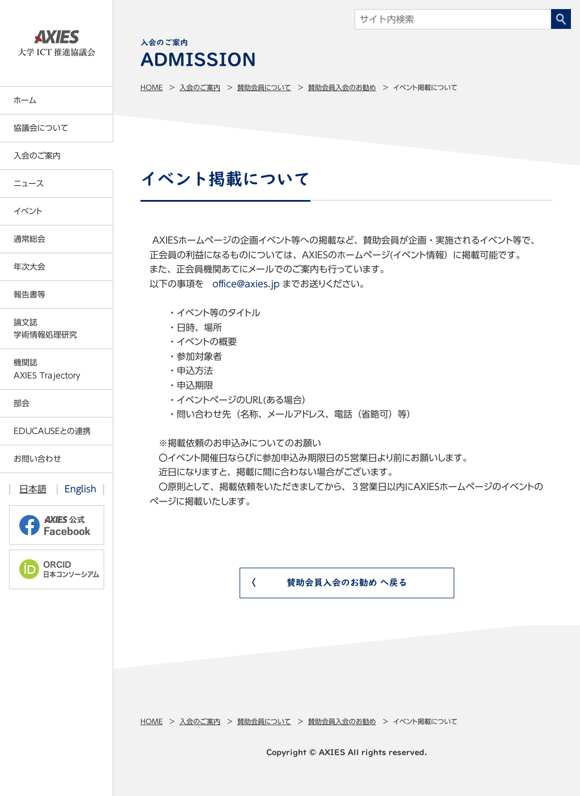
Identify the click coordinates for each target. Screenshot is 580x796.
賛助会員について (264, 87)
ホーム (25, 100)
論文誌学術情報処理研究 (45, 328)
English (80, 488)
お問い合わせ (37, 459)
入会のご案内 (200, 87)
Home (151, 87)
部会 (21, 403)
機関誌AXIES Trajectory (47, 369)
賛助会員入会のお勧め (342, 87)
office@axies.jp (246, 283)
